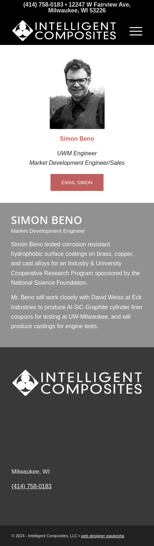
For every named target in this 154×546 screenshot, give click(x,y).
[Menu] (132, 30)
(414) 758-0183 (32, 486)
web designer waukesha (102, 536)
